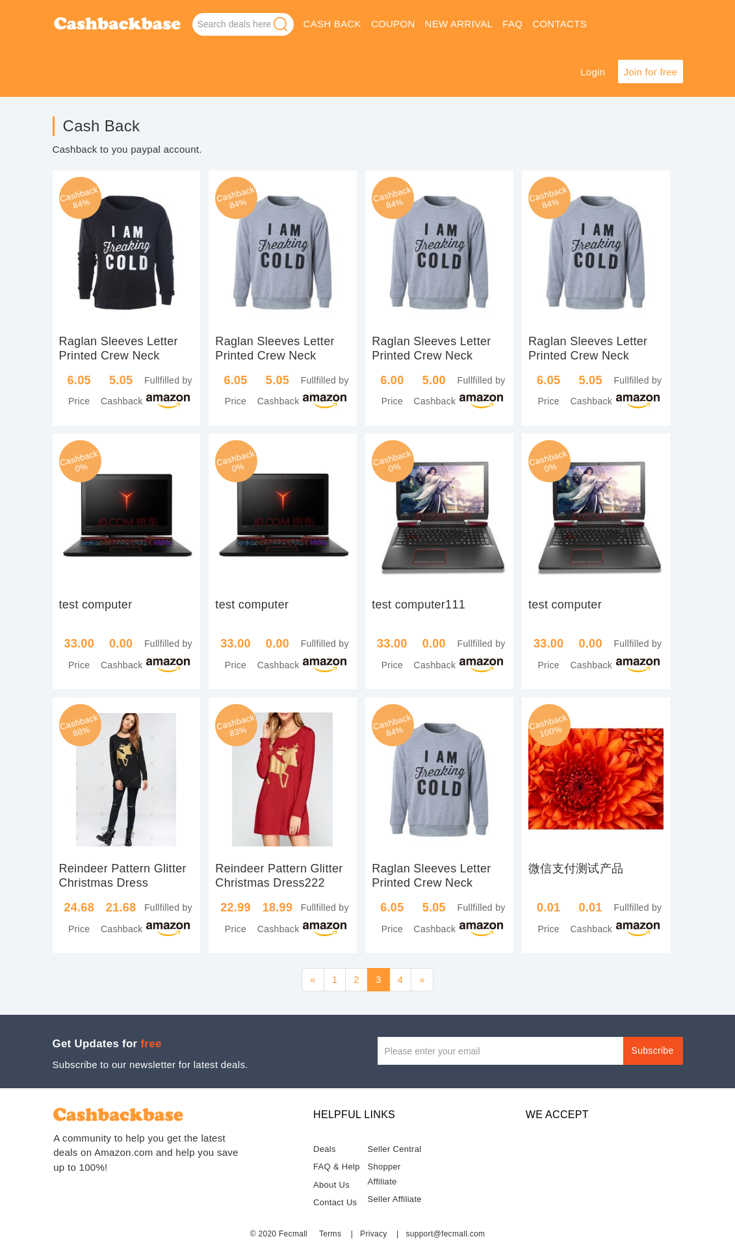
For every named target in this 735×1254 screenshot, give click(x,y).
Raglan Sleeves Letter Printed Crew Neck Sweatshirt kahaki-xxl (587, 355)
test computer (96, 604)
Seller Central (395, 1149)
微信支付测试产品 (575, 868)
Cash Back (332, 23)
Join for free (650, 71)
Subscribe (653, 1050)
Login (592, 71)
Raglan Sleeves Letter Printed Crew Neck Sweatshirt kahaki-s (274, 355)
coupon (393, 23)
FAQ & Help (336, 1166)
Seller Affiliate (395, 1199)
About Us (331, 1185)
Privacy (373, 1233)
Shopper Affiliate (384, 1174)
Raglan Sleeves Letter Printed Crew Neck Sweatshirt (118, 355)
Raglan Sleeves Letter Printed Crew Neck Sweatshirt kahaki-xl (431, 355)
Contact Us (335, 1202)
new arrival (459, 23)
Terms (330, 1233)
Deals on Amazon (118, 25)
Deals (324, 1149)
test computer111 (418, 604)
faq (512, 23)
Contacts (559, 23)
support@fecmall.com (445, 1233)
